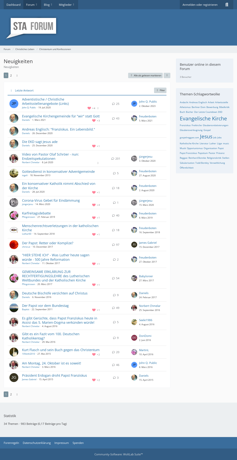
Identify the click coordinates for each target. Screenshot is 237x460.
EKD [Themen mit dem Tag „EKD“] (220, 112)
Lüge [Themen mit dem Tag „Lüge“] (219, 143)
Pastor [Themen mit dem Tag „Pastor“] (212, 153)
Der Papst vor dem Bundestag (45, 305)
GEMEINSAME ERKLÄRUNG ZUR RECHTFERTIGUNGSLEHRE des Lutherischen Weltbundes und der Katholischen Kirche (56, 275)
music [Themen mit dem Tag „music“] (226, 143)
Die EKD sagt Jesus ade (40, 141)
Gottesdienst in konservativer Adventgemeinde (58, 171)
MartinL (144, 350)
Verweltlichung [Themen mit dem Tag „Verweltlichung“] (217, 162)
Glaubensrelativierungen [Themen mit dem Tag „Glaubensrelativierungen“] (215, 125)
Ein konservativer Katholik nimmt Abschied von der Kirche (58, 185)
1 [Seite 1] (6, 75)
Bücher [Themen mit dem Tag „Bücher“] (189, 112)
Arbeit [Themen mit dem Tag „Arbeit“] (211, 102)
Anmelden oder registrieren (200, 4)
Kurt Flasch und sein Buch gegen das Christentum (61, 350)
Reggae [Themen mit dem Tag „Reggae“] (184, 157)
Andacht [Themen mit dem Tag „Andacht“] (184, 102)
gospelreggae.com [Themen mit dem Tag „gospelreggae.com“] (189, 137)
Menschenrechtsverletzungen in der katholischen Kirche (60, 228)
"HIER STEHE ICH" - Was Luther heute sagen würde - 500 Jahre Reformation (55, 257)
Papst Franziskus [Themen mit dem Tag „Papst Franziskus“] (188, 153)
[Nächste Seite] (17, 75)
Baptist (25, 309)
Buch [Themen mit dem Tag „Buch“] (182, 112)
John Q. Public (29, 107)
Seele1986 (145, 320)
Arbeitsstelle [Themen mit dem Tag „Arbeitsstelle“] (221, 102)
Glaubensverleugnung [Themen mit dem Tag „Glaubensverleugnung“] (191, 130)
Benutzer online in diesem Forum (200, 66)
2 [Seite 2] (11, 75)
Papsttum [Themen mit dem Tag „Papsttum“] (203, 153)
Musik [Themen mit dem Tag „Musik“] (183, 148)
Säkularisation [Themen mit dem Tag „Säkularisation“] (187, 162)
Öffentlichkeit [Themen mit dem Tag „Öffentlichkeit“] (186, 167)
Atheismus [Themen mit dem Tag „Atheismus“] (185, 107)
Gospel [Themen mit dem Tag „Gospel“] (207, 130)
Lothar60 (26, 233)
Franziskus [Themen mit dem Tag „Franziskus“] (185, 125)
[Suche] (226, 4)
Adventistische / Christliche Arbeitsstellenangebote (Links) (45, 101)
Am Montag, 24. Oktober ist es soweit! (51, 363)
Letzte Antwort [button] (24, 90)
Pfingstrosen (28, 217)
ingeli (25, 175)
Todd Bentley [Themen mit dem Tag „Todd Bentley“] (202, 162)
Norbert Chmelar (31, 162)
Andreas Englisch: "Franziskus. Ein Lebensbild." (58, 129)
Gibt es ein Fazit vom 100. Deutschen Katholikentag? (50, 336)
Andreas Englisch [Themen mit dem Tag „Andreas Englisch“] (198, 102)
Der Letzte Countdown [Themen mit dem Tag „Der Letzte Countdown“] (205, 112)
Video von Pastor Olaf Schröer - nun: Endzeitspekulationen (50, 156)
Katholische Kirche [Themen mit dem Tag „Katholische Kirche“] (189, 143)
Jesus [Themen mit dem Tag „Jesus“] (206, 136)
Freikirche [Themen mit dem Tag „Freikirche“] (197, 125)
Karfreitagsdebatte (36, 213)
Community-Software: (118, 454)
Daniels (26, 119)
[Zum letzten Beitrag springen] (134, 104)
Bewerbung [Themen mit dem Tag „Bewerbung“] (212, 107)
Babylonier (146, 276)
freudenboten (147, 116)
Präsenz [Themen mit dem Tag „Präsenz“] (220, 153)
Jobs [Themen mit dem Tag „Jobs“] (219, 137)
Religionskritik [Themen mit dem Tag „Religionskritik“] (214, 157)
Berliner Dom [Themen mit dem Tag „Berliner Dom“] (199, 107)
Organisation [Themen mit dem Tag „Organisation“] (210, 148)
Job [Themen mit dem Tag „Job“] (214, 137)
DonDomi (145, 336)
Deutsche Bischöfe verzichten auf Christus (55, 293)
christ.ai (26, 246)
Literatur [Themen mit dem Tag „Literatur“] (204, 143)
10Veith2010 (28, 353)
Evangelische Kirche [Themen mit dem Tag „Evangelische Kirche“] (203, 118)
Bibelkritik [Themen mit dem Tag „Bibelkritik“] (224, 107)
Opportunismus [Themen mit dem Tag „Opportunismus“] (195, 148)
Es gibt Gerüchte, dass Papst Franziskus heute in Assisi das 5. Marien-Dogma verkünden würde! (59, 320)
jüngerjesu (145, 156)
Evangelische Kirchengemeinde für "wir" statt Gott (61, 116)
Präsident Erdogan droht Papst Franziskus (54, 375)
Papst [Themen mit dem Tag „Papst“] (221, 148)
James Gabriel (148, 242)
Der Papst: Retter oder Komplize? (47, 243)
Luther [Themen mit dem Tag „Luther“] (212, 143)
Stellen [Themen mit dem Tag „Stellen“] (225, 157)
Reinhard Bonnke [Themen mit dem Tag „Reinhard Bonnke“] (197, 157)
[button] (167, 75)
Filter (160, 90)
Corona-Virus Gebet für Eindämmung (51, 200)
